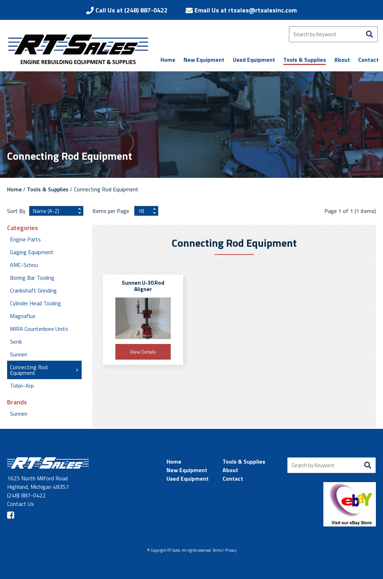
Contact (233, 478)
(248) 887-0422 (26, 495)
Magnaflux (22, 316)
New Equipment (186, 470)
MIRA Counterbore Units (39, 329)
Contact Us (20, 503)
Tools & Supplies (48, 189)
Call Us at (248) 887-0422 (131, 10)
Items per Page (111, 211)
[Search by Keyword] (333, 34)
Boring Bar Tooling (32, 277)
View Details (143, 351)
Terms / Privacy (224, 550)
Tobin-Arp (22, 385)
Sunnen (18, 354)
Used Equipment (187, 478)
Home (14, 189)
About (230, 470)
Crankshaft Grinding (33, 290)
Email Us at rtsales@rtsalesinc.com (246, 10)
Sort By (16, 211)
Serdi (16, 341)
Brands (17, 402)
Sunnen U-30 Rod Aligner (143, 286)
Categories (22, 228)
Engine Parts (25, 239)
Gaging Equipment (32, 252)
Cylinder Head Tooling (35, 303)
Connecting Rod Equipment (29, 370)
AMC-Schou (24, 265)
